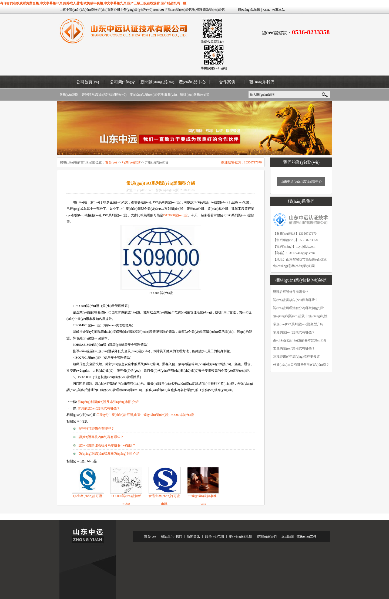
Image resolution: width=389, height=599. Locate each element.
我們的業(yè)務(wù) (301, 162)
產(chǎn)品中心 (192, 82)
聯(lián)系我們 (261, 82)
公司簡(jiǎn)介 (122, 82)
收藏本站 (278, 10)
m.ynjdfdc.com (306, 246)
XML (266, 10)
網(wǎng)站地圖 (249, 10)
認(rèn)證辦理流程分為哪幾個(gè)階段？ (298, 309)
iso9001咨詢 (162, 10)
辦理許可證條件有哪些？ (291, 292)
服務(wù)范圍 (214, 536)
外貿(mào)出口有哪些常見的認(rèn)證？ (301, 365)
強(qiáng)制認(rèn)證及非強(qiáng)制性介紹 (108, 402)
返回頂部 (287, 536)
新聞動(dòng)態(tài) (157, 82)
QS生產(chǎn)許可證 (87, 496)
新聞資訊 (193, 536)
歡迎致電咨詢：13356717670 (241, 162)
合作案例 (227, 82)
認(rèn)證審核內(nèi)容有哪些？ (295, 300)
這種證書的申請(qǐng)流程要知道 (296, 356)
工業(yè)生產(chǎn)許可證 (114, 415)
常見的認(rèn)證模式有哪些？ (99, 408)
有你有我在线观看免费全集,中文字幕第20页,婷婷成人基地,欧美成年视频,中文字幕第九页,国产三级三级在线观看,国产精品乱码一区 (93, 3)
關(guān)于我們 (171, 536)
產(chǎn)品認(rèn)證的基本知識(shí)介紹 (300, 341)
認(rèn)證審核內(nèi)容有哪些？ (101, 437)
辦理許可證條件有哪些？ (96, 428)
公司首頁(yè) (87, 82)
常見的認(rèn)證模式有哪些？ (294, 348)
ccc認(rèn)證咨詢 (183, 10)
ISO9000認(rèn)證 (175, 215)
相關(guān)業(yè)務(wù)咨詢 (301, 280)
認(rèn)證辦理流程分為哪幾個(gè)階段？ (107, 445)
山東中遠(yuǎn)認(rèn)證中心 (301, 181)
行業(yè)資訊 (131, 162)
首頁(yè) (111, 162)
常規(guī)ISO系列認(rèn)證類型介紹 (298, 324)
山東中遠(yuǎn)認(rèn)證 (151, 415)
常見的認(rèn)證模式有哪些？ (294, 332)
